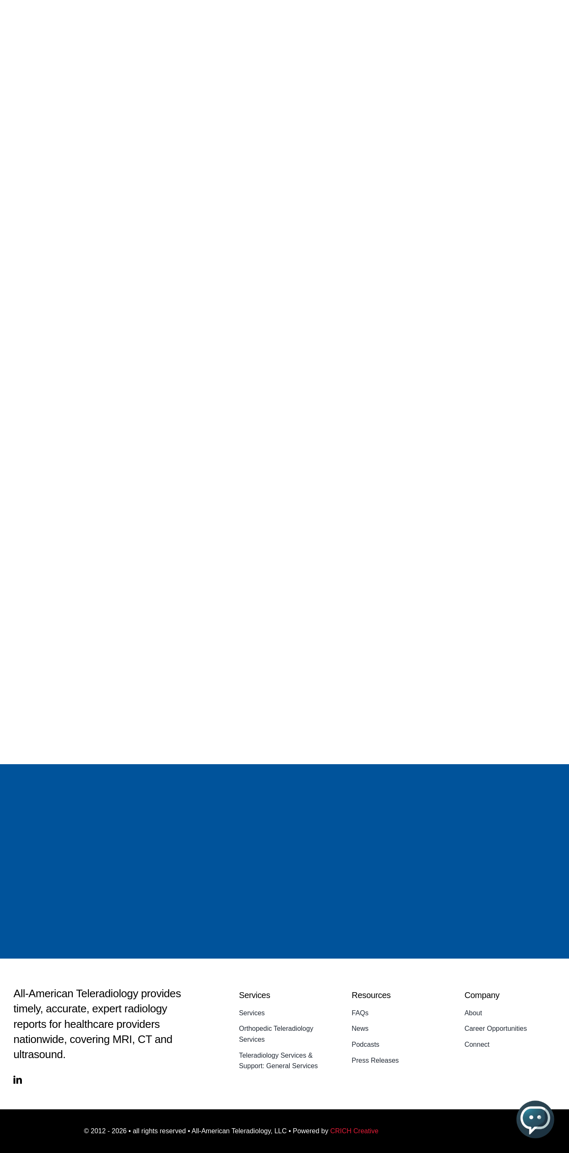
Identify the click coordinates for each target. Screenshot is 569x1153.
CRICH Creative (354, 1131)
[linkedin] (17, 1080)
